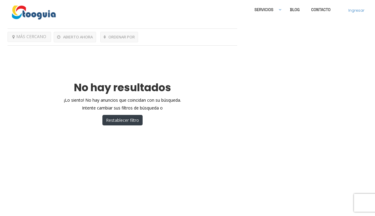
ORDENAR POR (119, 37)
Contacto (321, 9)
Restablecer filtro (122, 120)
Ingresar (356, 10)
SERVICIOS (264, 9)
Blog (295, 9)
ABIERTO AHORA (75, 37)
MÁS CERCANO (29, 36)
